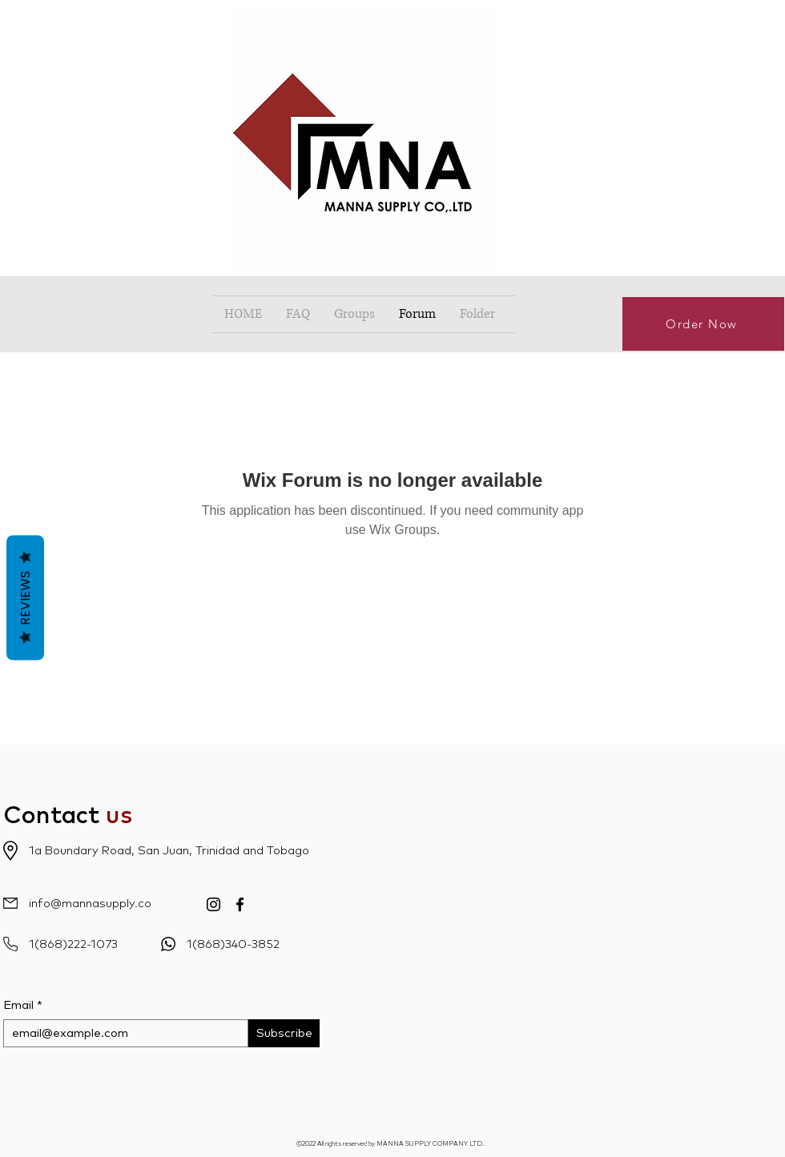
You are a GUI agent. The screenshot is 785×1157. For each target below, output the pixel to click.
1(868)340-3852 (233, 944)
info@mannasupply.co (90, 904)
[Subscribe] (284, 1033)
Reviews (25, 597)
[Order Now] (703, 324)
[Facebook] (240, 904)
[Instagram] (213, 904)
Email (18, 1005)
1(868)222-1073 (73, 944)
